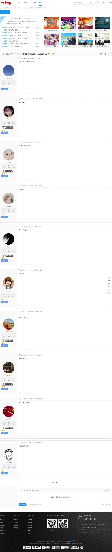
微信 (109, 285)
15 (8, 378)
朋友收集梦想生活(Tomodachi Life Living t (19, 30)
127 (13, 422)
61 (13, 378)
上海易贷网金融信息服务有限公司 (85, 532)
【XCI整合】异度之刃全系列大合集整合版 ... (34, 8)
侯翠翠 (11, 54)
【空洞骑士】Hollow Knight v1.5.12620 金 (19, 43)
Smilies (39, 490)
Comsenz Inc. (98, 529)
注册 (110, 3)
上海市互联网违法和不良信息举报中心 (75, 547)
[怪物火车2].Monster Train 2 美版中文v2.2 (19, 38)
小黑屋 (47, 541)
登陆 (104, 3)
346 (8, 250)
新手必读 (30, 525)
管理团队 (2, 525)
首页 (19, 2)
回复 (22, 93)
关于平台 (2, 519)
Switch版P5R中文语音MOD (15, 35)
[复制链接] (52, 54)
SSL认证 (27, 547)
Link (30, 490)
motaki (9, 291)
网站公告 (30, 528)
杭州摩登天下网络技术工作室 (58, 541)
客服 (109, 279)
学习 (40, 2)
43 (8, 422)
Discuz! (84, 529)
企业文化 (16, 525)
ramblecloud (8, 119)
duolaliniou (9, 462)
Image (27, 490)
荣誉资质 (16, 528)
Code (36, 490)
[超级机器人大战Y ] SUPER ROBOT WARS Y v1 (20, 41)
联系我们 (2, 533)
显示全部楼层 (39, 58)
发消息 (5, 89)
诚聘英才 (2, 530)
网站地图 (69, 541)
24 (13, 165)
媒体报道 (16, 519)
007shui (9, 162)
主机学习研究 (6, 8)
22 (13, 294)
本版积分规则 (106, 504)
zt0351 (8, 246)
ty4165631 (8, 419)
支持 (27, 93)
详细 (20, 23)
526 (13, 209)
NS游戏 (14, 8)
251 (8, 466)
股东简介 (2, 522)
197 (13, 81)
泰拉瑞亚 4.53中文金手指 (15, 46)
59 (8, 81)
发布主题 (5, 12)
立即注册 (68, 497)
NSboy (1, 8)
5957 (13, 122)
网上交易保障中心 (36, 547)
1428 (13, 466)
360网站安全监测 (56, 547)
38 (8, 335)
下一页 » (56, 483)
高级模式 (106, 490)
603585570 (9, 331)
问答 (29, 530)
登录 (64, 497)
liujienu (9, 206)
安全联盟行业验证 (46, 547)
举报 (109, 93)
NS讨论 (33, 2)
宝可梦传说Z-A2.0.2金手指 (20, 18)
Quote (33, 490)
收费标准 (30, 519)
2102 (8, 122)
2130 (13, 250)
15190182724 (8, 375)
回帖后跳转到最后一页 (33, 504)
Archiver (39, 541)
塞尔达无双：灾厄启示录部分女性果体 (18, 27)
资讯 (25, 2)
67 (8, 209)
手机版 (43, 541)
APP (109, 291)
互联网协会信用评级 (84, 547)
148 (13, 335)
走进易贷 (16, 522)
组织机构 (2, 528)
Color (24, 490)
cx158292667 (8, 78)
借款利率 (30, 522)
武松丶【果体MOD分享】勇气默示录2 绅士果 (20, 32)
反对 (33, 93)
